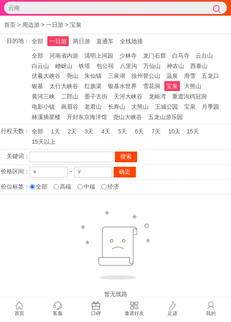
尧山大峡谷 (127, 117)
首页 (10, 24)
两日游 (81, 41)
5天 (122, 131)
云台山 (204, 55)
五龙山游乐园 (165, 117)
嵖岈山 (63, 66)
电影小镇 (43, 106)
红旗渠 (93, 86)
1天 (55, 131)
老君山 (93, 106)
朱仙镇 (93, 75)
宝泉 (76, 24)
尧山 (72, 75)
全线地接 (131, 41)
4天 (105, 131)
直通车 (105, 41)
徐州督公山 (145, 75)
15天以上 (44, 141)
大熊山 (192, 86)
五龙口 (210, 75)
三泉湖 (116, 75)
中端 (89, 186)
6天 (139, 131)
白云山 (40, 66)
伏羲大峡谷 (46, 75)
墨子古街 (95, 96)
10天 (174, 131)
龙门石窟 (154, 55)
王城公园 (166, 106)
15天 (193, 131)
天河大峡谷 (128, 96)
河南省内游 (63, 55)
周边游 (31, 24)
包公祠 (105, 66)
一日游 (54, 24)
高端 (65, 186)
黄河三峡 (43, 96)
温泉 (172, 75)
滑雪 (190, 75)
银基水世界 (122, 86)
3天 (88, 131)
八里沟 (128, 66)
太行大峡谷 (63, 86)
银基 (37, 86)
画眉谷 (69, 106)
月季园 (210, 106)
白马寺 (180, 55)
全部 (37, 41)
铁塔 (84, 66)
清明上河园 (98, 55)
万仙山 (152, 66)
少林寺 (128, 55)
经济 (113, 186)
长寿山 (116, 106)
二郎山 (69, 96)
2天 (72, 131)
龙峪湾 (157, 96)
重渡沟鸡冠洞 (189, 96)
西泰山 (199, 66)
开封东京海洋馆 (87, 117)
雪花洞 (151, 86)
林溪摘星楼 (46, 117)
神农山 (175, 66)
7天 (156, 131)
